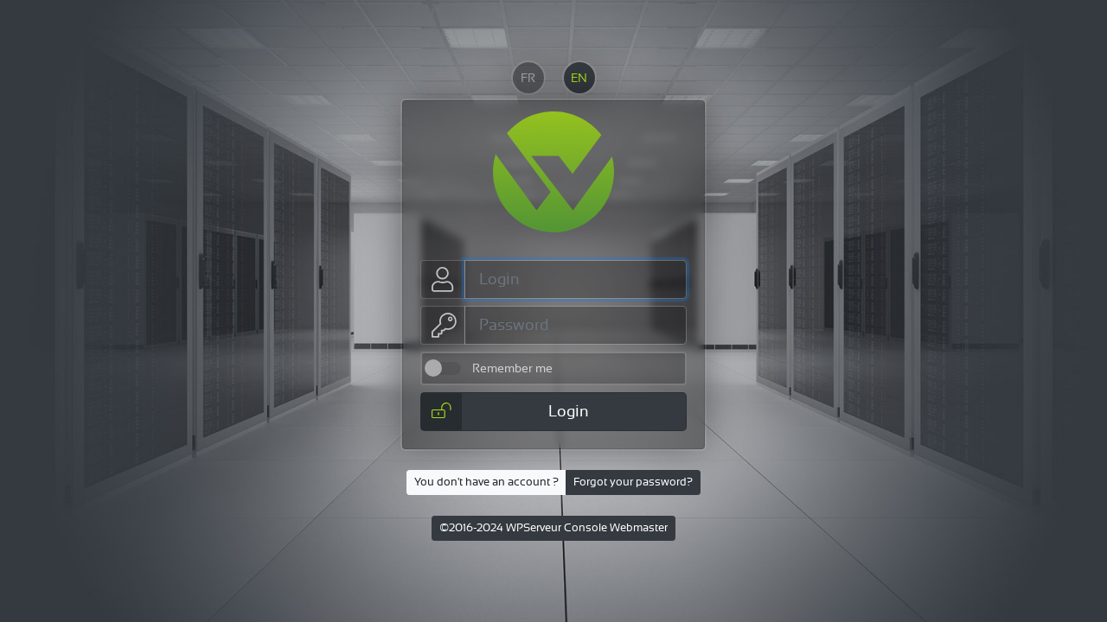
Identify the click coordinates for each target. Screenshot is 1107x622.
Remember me (512, 368)
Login (505, 411)
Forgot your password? (633, 482)
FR (528, 78)
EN (579, 78)
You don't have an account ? (486, 482)
